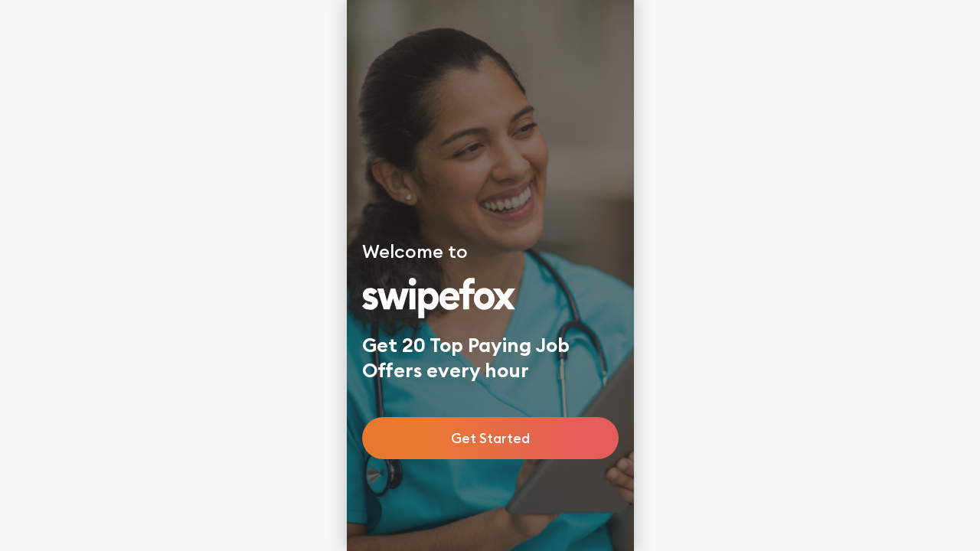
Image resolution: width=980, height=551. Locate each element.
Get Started (490, 438)
